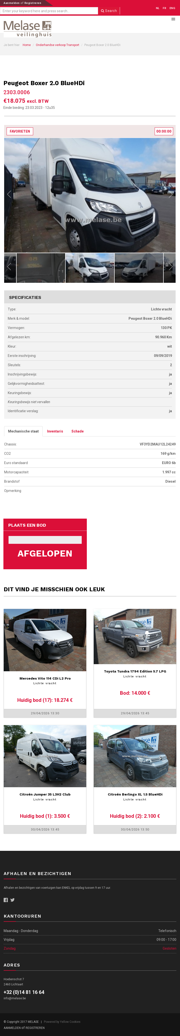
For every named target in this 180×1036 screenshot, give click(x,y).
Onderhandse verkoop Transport (57, 45)
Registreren (32, 3)
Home (27, 45)
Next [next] (171, 195)
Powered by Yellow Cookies (62, 1022)
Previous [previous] (9, 195)
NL (158, 8)
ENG (172, 8)
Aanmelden (12, 3)
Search (109, 11)
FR (164, 8)
